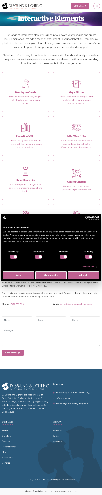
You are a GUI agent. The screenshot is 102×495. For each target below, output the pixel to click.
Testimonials (7, 458)
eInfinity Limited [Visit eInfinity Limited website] (37, 491)
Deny (18, 275)
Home (5, 431)
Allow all (83, 275)
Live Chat (79, 6)
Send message (12, 353)
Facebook (58, 431)
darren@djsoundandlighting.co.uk (76, 304)
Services (6, 441)
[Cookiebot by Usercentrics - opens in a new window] (87, 218)
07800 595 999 (16, 304)
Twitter (56, 436)
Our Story (6, 436)
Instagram (57, 441)
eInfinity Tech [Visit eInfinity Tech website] (72, 491)
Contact (6, 463)
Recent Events (9, 447)
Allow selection (51, 275)
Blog (4, 452)
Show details (88, 266)
